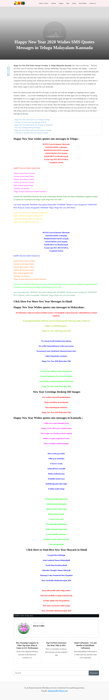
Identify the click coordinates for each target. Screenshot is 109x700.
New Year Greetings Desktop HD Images (28, 127)
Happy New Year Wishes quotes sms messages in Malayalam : (34, 125)
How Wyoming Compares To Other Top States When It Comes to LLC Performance (27, 645)
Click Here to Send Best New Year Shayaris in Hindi (31, 133)
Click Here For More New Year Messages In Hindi (30, 122)
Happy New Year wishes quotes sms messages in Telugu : (32, 120)
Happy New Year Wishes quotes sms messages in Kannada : (33, 130)
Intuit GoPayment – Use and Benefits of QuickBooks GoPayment (85, 645)
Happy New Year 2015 (23, 615)
